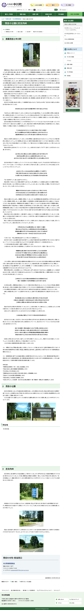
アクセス (60, 603)
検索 (56, 9)
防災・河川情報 (75, 14)
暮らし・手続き (9, 14)
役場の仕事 (48, 14)
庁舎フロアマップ (75, 599)
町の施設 (61, 14)
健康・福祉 (23, 14)
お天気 (72, 603)
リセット (39, 9)
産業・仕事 (35, 14)
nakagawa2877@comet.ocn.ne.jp (20, 570)
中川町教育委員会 (17, 19)
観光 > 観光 (14, 581)
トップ (3, 19)
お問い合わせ (61, 599)
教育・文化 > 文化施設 (25, 581)
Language (63, 9)
